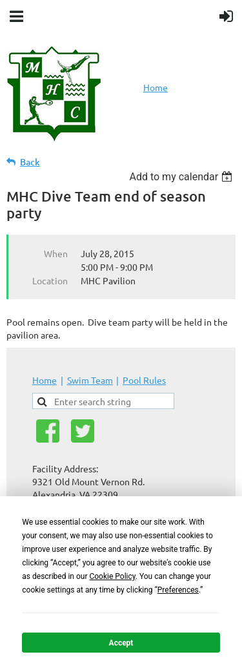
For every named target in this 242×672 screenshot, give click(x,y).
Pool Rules (144, 380)
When (56, 253)
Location (50, 280)
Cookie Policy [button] (112, 576)
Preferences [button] (178, 589)
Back (30, 162)
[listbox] (182, 177)
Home (155, 87)
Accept (121, 642)
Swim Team (90, 380)
